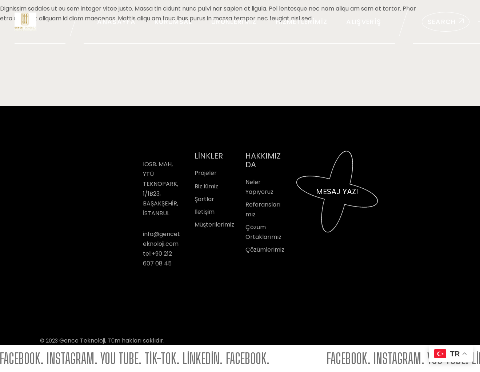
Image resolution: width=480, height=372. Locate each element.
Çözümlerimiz (264, 249)
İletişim (205, 212)
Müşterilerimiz (214, 224)
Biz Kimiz (206, 186)
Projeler (206, 173)
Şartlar (204, 199)
